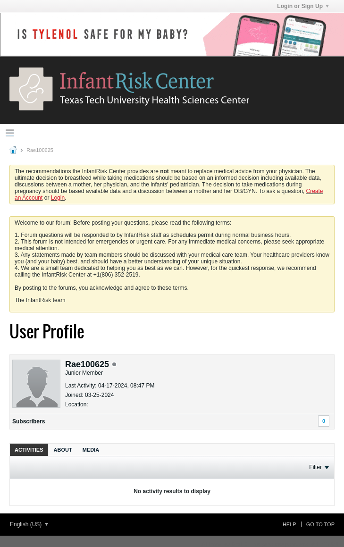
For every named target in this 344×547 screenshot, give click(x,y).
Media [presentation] (91, 450)
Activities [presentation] (29, 450)
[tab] (29, 449)
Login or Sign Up (303, 6)
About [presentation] (63, 450)
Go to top (320, 524)
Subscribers (28, 421)
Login (58, 197)
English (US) (29, 524)
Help (289, 524)
